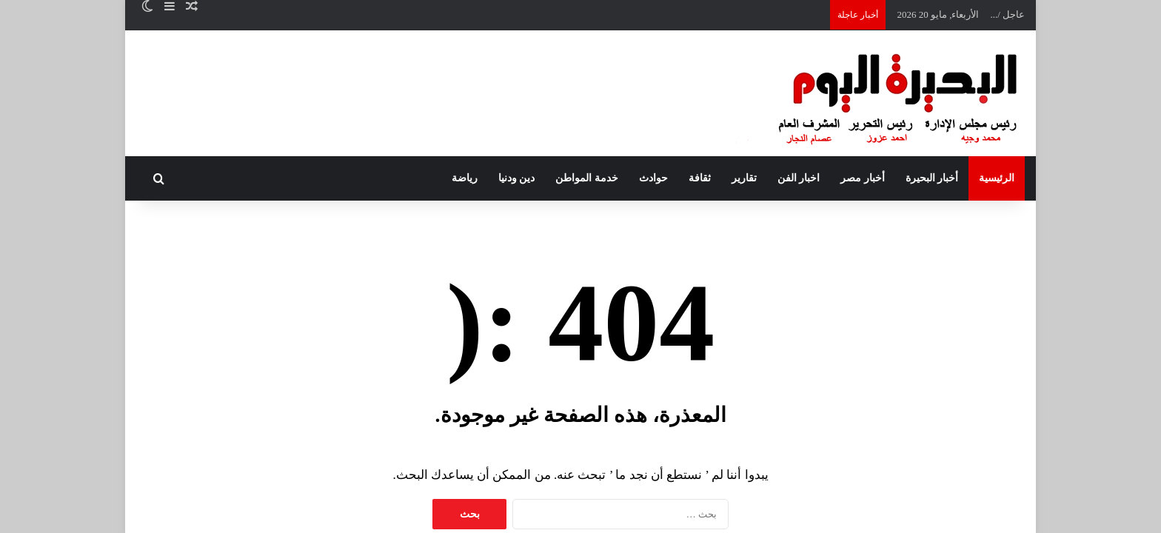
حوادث (653, 178)
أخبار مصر (862, 178)
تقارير (744, 178)
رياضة (465, 178)
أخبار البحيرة (932, 178)
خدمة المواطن (586, 178)
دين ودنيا (516, 178)
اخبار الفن (798, 178)
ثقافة (700, 178)
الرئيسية (996, 178)
